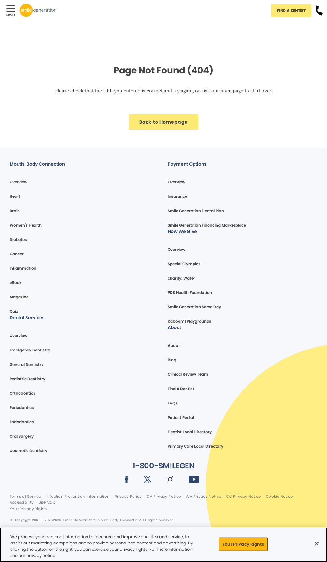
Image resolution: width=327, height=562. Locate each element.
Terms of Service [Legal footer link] (25, 496)
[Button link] (319, 10)
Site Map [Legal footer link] (47, 502)
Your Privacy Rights (28, 509)
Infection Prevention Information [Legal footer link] (78, 496)
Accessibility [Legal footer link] (22, 502)
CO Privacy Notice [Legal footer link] (243, 496)
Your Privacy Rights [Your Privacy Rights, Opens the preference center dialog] (243, 544)
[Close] (317, 543)
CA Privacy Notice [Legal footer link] (164, 496)
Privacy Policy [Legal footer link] (128, 496)
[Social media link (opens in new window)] (127, 480)
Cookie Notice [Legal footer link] (279, 496)
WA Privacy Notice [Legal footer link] (203, 496)
